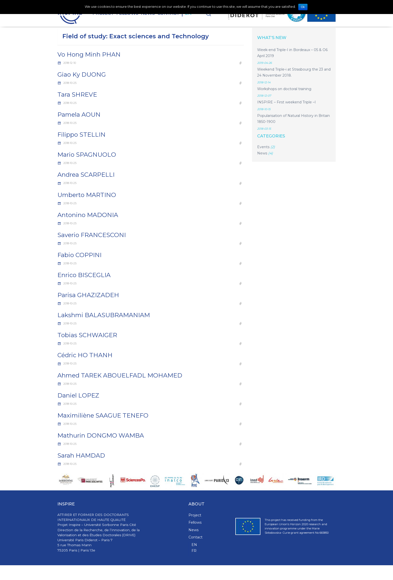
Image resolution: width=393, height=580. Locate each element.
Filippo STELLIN (81, 134)
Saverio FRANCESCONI (91, 235)
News (262, 153)
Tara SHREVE (77, 94)
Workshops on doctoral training (284, 89)
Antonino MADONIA (87, 215)
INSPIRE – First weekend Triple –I (286, 102)
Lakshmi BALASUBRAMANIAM (103, 315)
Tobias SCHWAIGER (87, 335)
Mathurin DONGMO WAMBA (100, 435)
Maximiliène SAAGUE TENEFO (102, 415)
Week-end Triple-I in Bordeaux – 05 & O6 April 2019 (292, 53)
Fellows (195, 522)
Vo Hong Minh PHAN (89, 54)
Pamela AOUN (79, 114)
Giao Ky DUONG (81, 74)
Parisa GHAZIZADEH (88, 295)
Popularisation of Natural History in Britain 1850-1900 (293, 118)
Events (263, 147)
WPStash (329, 572)
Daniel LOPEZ (78, 395)
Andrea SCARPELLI (86, 174)
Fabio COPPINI (79, 255)
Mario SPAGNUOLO (86, 154)
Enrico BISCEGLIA (84, 275)
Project (194, 515)
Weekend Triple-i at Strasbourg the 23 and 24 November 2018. (294, 72)
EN (194, 544)
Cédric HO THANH (85, 355)
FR (194, 550)
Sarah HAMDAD (81, 455)
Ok (303, 7)
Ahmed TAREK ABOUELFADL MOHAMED (119, 375)
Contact (195, 537)
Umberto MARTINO (86, 195)
